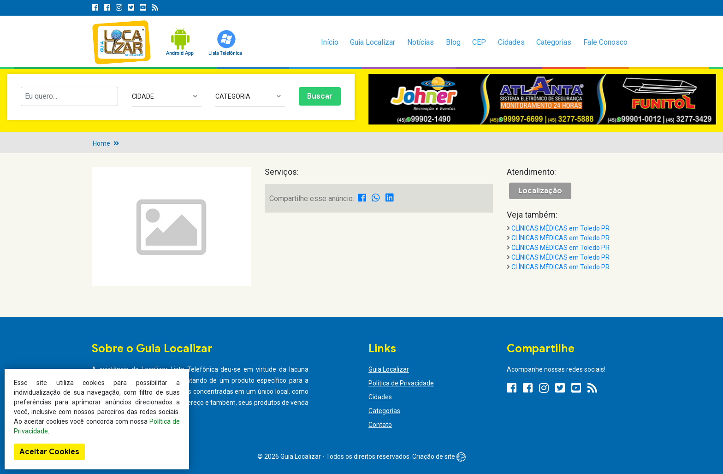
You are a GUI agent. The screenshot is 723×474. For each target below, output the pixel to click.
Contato (380, 424)
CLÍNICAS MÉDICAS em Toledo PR (560, 228)
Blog (453, 42)
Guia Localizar (372, 42)
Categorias (553, 42)
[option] (542, 99)
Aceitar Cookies (49, 451)
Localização (540, 191)
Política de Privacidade (401, 383)
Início (329, 42)
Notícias (420, 42)
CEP (479, 42)
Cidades (511, 42)
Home (101, 143)
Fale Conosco (605, 42)
